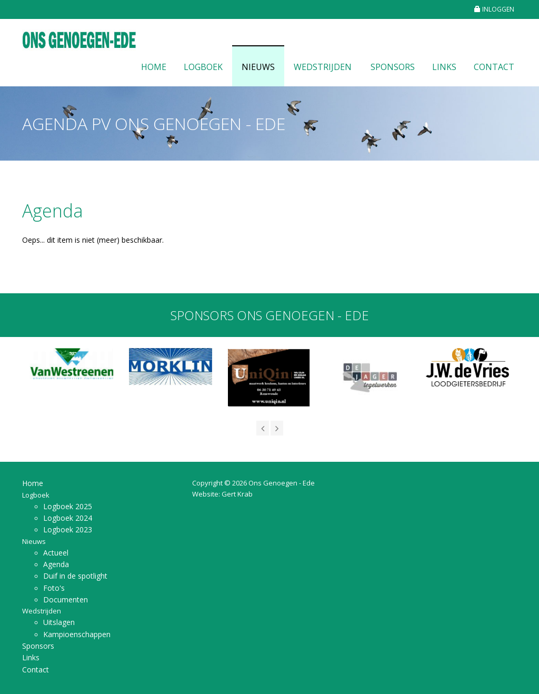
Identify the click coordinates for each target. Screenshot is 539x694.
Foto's (54, 588)
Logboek (203, 67)
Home (153, 67)
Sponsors (393, 67)
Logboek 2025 (67, 506)
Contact (494, 67)
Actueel (55, 553)
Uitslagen (59, 622)
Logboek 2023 (67, 529)
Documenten (65, 599)
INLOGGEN (494, 9)
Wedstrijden (323, 67)
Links (444, 67)
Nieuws (258, 67)
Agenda (56, 564)
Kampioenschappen (77, 634)
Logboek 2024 (67, 518)
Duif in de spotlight (75, 576)
